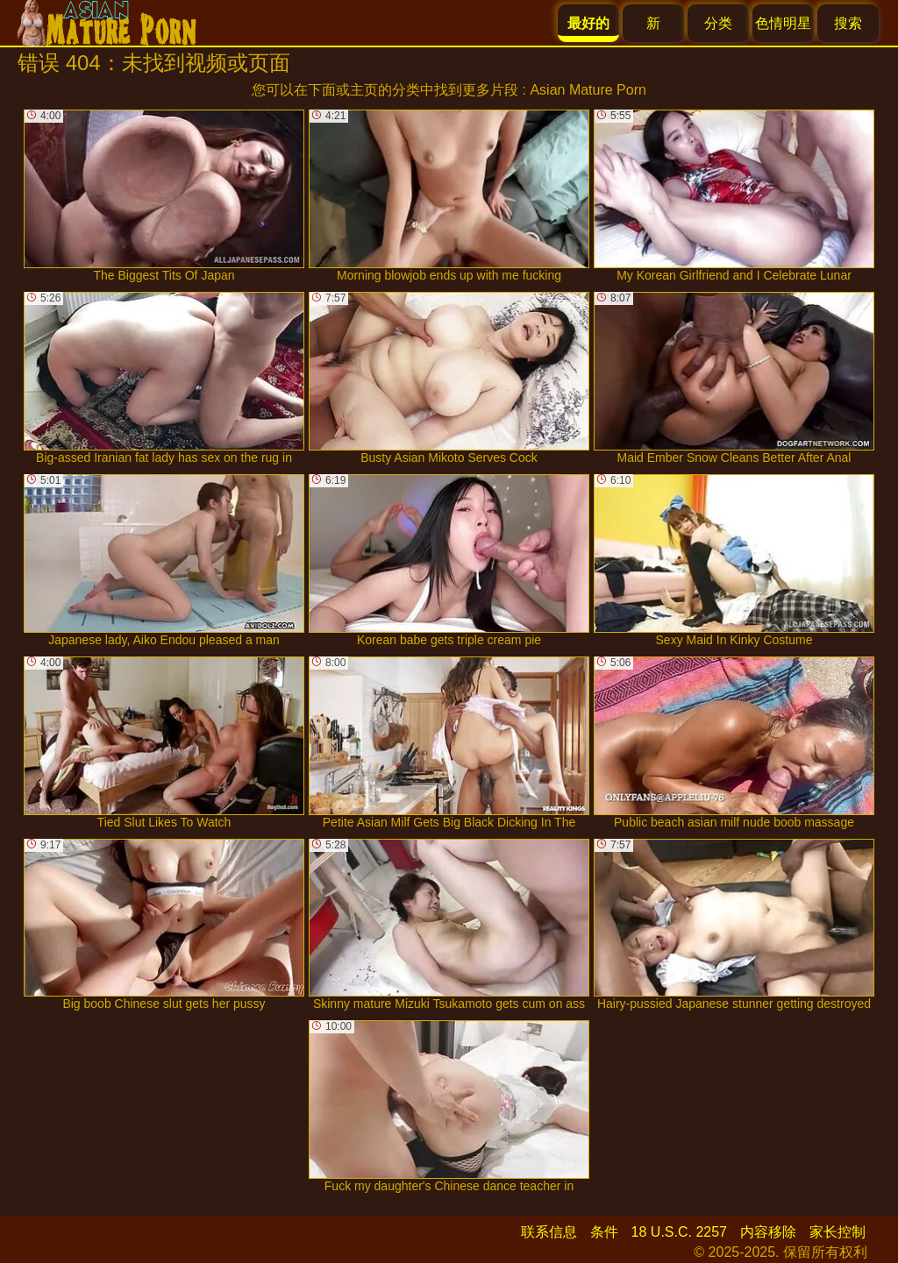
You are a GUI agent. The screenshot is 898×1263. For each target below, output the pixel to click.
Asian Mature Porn (588, 89)
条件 (604, 1231)
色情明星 (783, 23)
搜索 (848, 23)
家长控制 (837, 1231)
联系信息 (549, 1231)
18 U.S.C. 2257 (679, 1231)
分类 (718, 23)
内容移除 (768, 1231)
